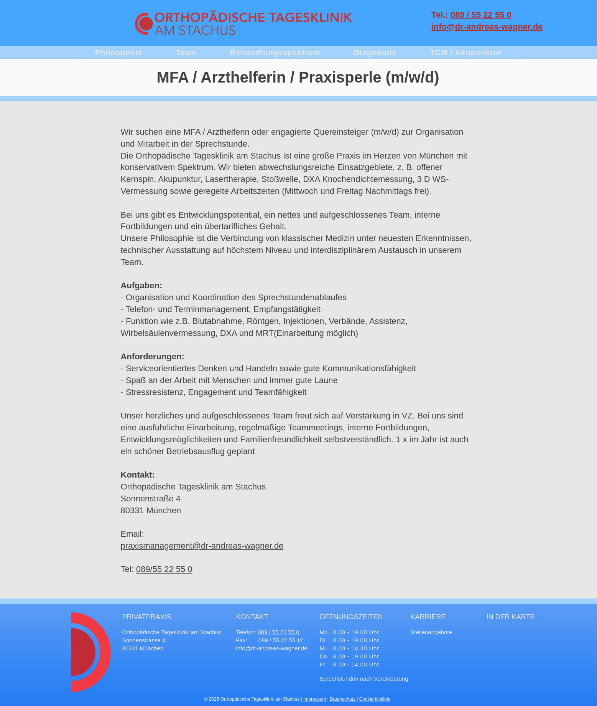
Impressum (314, 699)
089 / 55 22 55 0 (481, 15)
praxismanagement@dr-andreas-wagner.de (202, 546)
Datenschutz (342, 699)
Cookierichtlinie (374, 699)
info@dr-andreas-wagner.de (272, 648)
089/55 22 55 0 (164, 569)
